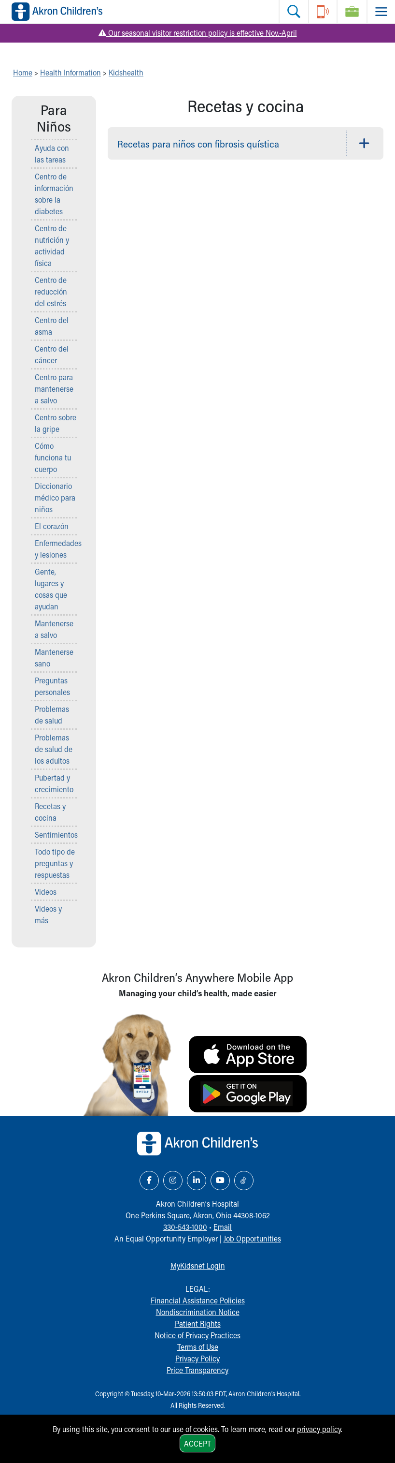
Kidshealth (126, 72)
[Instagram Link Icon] (173, 1180)
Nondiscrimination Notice (198, 1312)
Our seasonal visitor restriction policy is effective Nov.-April (198, 33)
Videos (45, 892)
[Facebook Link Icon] (149, 1180)
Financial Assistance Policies (198, 1300)
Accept (197, 1443)
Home (22, 72)
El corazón (52, 526)
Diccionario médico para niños (55, 497)
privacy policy (319, 1429)
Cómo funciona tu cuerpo (53, 457)
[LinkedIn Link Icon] (196, 1180)
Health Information (70, 72)
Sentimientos (56, 834)
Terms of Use (197, 1347)
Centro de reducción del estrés (51, 291)
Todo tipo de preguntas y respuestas (55, 863)
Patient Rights (198, 1323)
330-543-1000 (185, 1227)
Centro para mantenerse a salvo (54, 388)
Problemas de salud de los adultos (53, 749)
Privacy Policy (197, 1358)
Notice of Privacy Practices (197, 1335)
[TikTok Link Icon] (244, 1180)
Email (222, 1227)
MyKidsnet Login (197, 1265)
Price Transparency (197, 1370)
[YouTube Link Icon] (220, 1180)
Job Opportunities (252, 1238)
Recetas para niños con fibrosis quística (198, 143)
